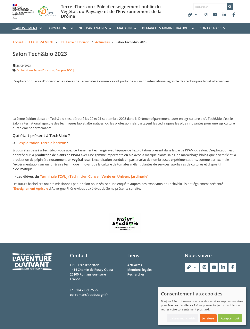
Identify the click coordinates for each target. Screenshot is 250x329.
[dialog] (202, 306)
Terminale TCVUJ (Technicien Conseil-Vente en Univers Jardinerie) (94, 176)
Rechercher (135, 274)
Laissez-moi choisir (182, 318)
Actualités (134, 265)
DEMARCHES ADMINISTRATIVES (165, 28)
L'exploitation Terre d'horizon (42, 142)
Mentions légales (139, 270)
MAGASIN (124, 28)
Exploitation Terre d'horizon (35, 70)
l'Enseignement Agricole (30, 188)
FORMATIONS (57, 28)
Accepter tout (230, 318)
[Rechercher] (230, 6)
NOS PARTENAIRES (93, 28)
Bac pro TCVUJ (65, 70)
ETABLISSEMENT (24, 28)
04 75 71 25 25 (87, 290)
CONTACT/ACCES (212, 28)
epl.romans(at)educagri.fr (89, 295)
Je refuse (208, 318)
